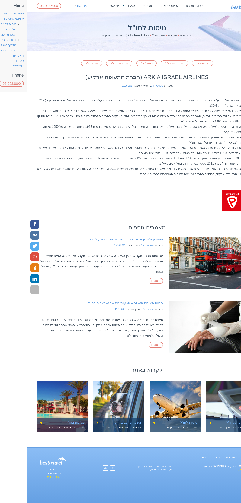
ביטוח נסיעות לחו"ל (148, 63)
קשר (177, 457)
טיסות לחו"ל (132, 35)
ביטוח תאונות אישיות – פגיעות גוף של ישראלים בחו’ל (99, 303)
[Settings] (86, 468)
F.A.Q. (104, 5)
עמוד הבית (159, 35)
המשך (130, 281)
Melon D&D (26, 477)
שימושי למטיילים (142, 5)
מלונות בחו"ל (65, 63)
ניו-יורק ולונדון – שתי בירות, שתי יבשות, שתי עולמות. (100, 239)
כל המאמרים (176, 63)
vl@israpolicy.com (221, 469)
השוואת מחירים (168, 5)
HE (51, 5)
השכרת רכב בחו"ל (93, 63)
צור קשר (88, 5)
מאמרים (120, 5)
